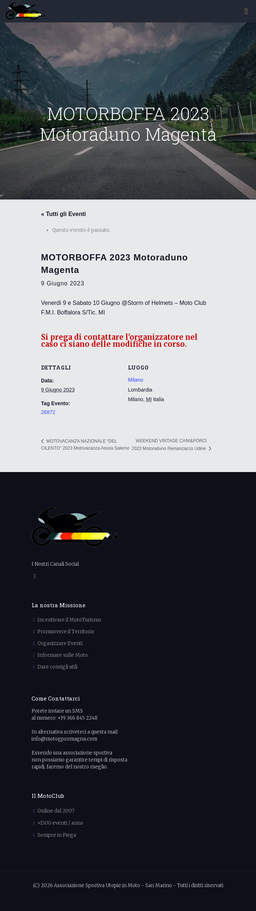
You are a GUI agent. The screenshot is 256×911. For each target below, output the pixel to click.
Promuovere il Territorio (65, 632)
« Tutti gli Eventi (63, 214)
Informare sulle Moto (62, 655)
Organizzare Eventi (60, 643)
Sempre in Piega (56, 835)
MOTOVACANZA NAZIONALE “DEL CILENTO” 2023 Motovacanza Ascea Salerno (85, 445)
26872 (48, 412)
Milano (135, 380)
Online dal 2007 (55, 811)
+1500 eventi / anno (60, 823)
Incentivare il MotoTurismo (69, 620)
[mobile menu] (246, 11)
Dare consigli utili (57, 667)
